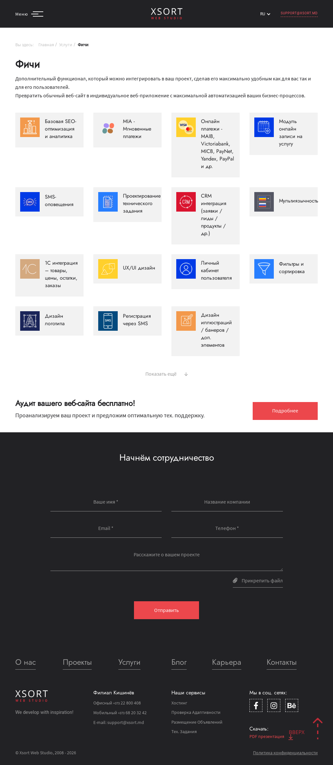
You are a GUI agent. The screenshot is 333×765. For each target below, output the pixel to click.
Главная (46, 45)
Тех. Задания (184, 731)
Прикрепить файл (258, 580)
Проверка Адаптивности (195, 712)
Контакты (282, 662)
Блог (179, 662)
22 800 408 (127, 703)
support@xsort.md (299, 13)
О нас (25, 662)
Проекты (77, 662)
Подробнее (285, 410)
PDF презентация (271, 736)
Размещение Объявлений (196, 722)
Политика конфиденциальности (285, 753)
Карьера (226, 662)
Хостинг (179, 703)
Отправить (166, 610)
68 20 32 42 (132, 713)
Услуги (65, 45)
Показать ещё (166, 373)
